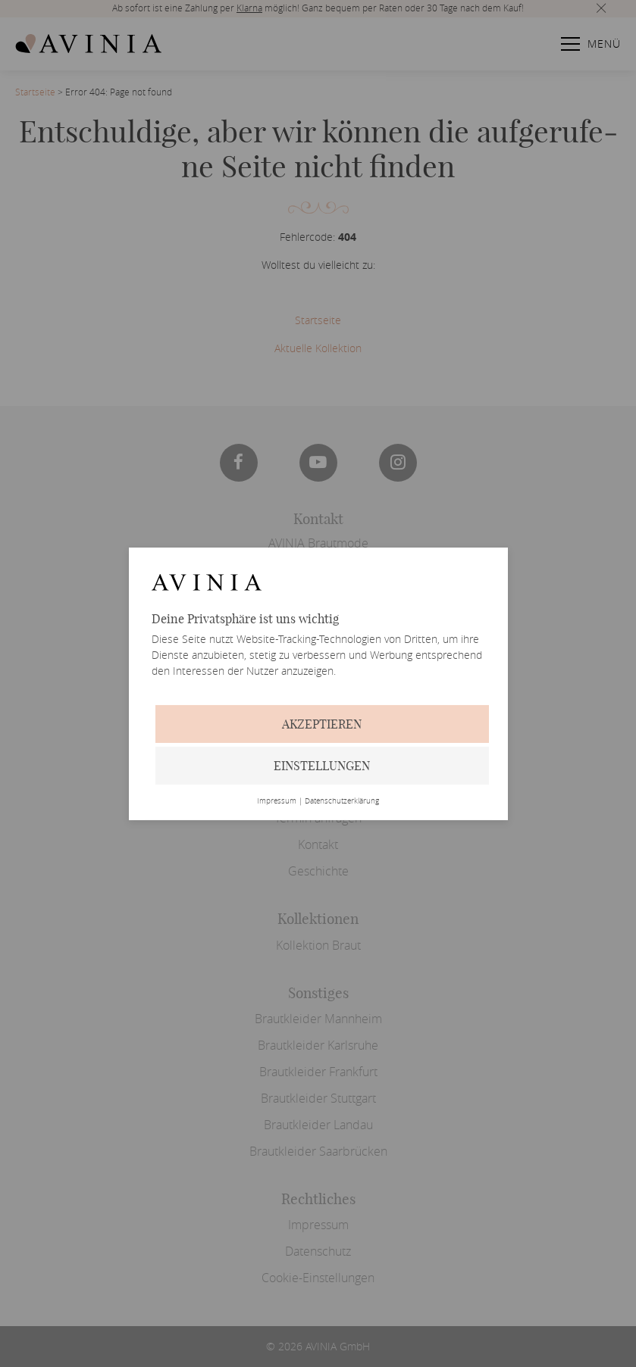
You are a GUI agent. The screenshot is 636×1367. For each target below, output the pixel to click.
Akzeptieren (322, 724)
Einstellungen (322, 765)
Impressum (276, 801)
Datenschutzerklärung (342, 801)
